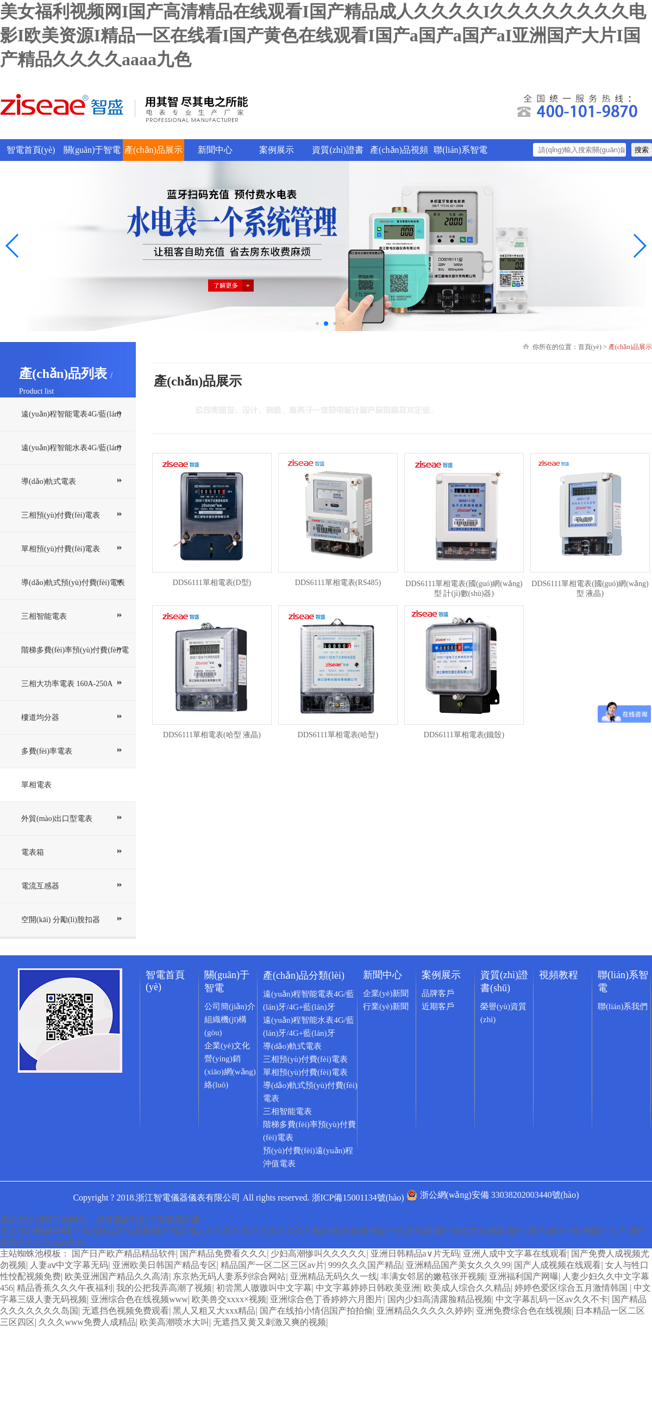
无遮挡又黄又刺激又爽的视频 (269, 1322)
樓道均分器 (40, 717)
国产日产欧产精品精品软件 (124, 1253)
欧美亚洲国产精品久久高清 (117, 1276)
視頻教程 (558, 974)
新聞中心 (215, 149)
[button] (639, 246)
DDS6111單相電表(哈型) (338, 735)
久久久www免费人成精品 (87, 1322)
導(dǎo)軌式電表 (48, 481)
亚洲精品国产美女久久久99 (458, 1265)
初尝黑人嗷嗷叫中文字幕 (264, 1287)
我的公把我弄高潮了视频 (164, 1287)
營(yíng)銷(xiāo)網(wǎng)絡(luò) (230, 1071)
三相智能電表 (44, 616)
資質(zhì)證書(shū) (337, 153)
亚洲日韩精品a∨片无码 (415, 1253)
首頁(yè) (589, 347)
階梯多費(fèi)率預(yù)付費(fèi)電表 (75, 666)
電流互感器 (40, 886)
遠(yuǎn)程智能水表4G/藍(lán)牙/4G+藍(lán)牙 (71, 464)
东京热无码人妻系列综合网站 (229, 1276)
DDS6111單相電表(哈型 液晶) (212, 735)
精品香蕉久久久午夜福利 (64, 1287)
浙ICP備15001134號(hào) (358, 1197)
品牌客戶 (438, 993)
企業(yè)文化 (227, 1045)
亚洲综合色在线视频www (139, 1299)
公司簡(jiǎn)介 (229, 1006)
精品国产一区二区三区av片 (272, 1265)
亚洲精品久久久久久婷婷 (424, 1310)
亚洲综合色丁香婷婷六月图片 (326, 1299)
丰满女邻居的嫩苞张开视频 (433, 1276)
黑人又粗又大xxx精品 (214, 1310)
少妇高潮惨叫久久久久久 (318, 1253)
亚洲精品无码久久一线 (333, 1276)
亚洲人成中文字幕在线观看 (515, 1253)
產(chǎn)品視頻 (399, 149)
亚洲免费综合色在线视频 (524, 1310)
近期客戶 (438, 1006)
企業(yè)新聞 (386, 993)
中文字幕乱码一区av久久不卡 (552, 1299)
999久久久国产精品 (365, 1265)
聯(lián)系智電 (460, 149)
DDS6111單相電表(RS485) (338, 583)
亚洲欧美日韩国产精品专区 (164, 1265)
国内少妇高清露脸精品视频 (439, 1299)
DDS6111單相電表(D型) (212, 583)
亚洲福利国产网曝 (524, 1276)
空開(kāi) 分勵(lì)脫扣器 (60, 920)
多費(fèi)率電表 (46, 751)
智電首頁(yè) (31, 149)
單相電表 (36, 785)
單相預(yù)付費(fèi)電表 (60, 549)
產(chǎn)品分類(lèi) (303, 975)
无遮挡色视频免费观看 (125, 1310)
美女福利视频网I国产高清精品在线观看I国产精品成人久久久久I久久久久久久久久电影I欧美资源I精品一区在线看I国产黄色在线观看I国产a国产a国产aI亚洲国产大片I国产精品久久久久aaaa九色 (323, 35)
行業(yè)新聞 (386, 1006)
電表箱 (32, 852)
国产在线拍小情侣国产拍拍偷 (316, 1310)
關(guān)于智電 (92, 149)
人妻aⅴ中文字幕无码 (69, 1265)
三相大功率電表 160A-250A (66, 684)
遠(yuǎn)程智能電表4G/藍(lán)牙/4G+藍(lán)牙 (71, 430)
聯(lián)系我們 (623, 1006)
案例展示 (276, 149)
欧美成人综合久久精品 (467, 1287)
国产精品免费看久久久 (223, 1253)
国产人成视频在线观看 (557, 1265)
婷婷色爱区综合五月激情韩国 (572, 1287)
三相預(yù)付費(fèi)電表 (60, 515)
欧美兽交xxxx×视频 (229, 1299)
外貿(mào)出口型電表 (56, 818)
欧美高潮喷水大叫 (174, 1322)
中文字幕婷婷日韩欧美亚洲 (368, 1287)
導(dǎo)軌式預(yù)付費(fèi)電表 (73, 583)
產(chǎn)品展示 (153, 149)
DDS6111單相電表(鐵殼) (464, 735)
